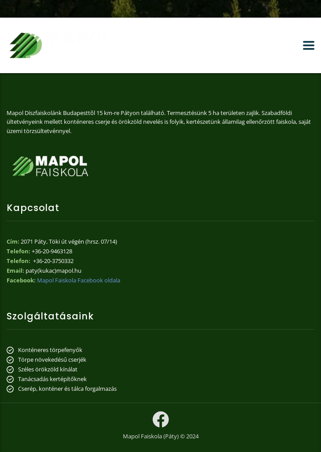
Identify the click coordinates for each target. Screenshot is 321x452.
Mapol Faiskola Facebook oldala (78, 280)
